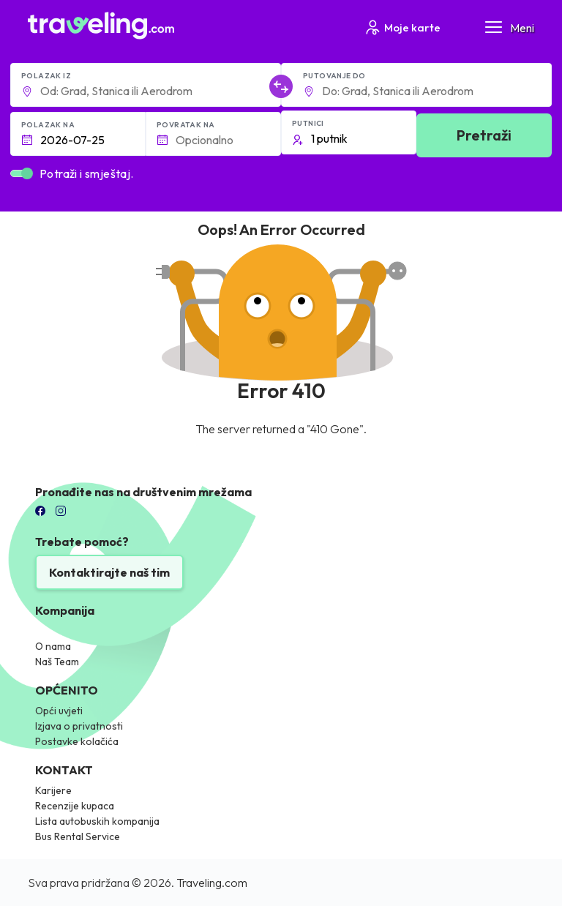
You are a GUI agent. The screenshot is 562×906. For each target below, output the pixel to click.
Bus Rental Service (77, 836)
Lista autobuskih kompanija (97, 821)
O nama (53, 646)
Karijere (53, 790)
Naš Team (57, 661)
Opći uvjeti (59, 710)
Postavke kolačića (77, 741)
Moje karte (402, 27)
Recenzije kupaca (74, 805)
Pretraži (484, 135)
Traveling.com (211, 882)
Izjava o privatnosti (79, 726)
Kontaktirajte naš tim (109, 572)
